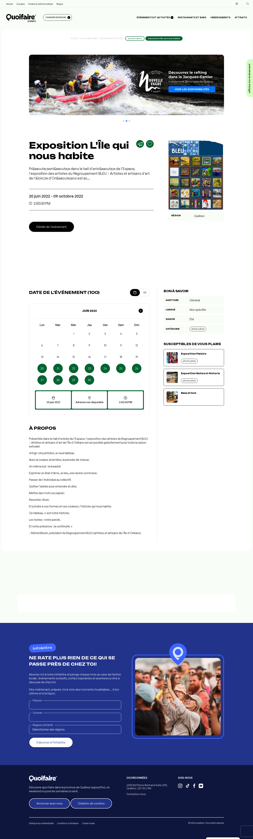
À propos (21, 4)
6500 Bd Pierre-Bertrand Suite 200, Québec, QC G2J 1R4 (147, 787)
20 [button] (42, 368)
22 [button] (73, 368)
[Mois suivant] (141, 311)
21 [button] (58, 368)
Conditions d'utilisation (68, 823)
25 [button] (120, 368)
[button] (123, 121)
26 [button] (136, 368)
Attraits (241, 17)
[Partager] (140, 144)
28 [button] (58, 380)
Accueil (9, 4)
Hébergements (220, 17)
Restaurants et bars (192, 17)
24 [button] (105, 368)
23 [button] (89, 368)
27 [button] (42, 380)
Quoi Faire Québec (89, 38)
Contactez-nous (136, 794)
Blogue (59, 4)
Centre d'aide (88, 823)
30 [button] (89, 380)
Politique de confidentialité (41, 823)
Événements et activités (111, 38)
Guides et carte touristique (40, 4)
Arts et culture (198, 329)
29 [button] (73, 380)
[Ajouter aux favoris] (150, 144)
